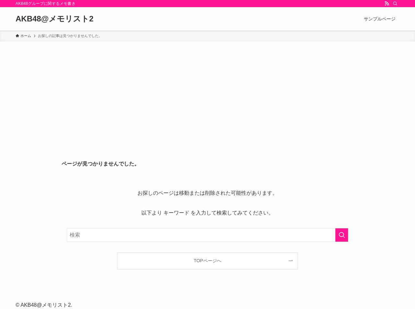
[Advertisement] (207, 90)
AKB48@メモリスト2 (54, 19)
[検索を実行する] (341, 235)
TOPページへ (207, 260)
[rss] (387, 3)
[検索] (395, 3)
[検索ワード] (207, 235)
